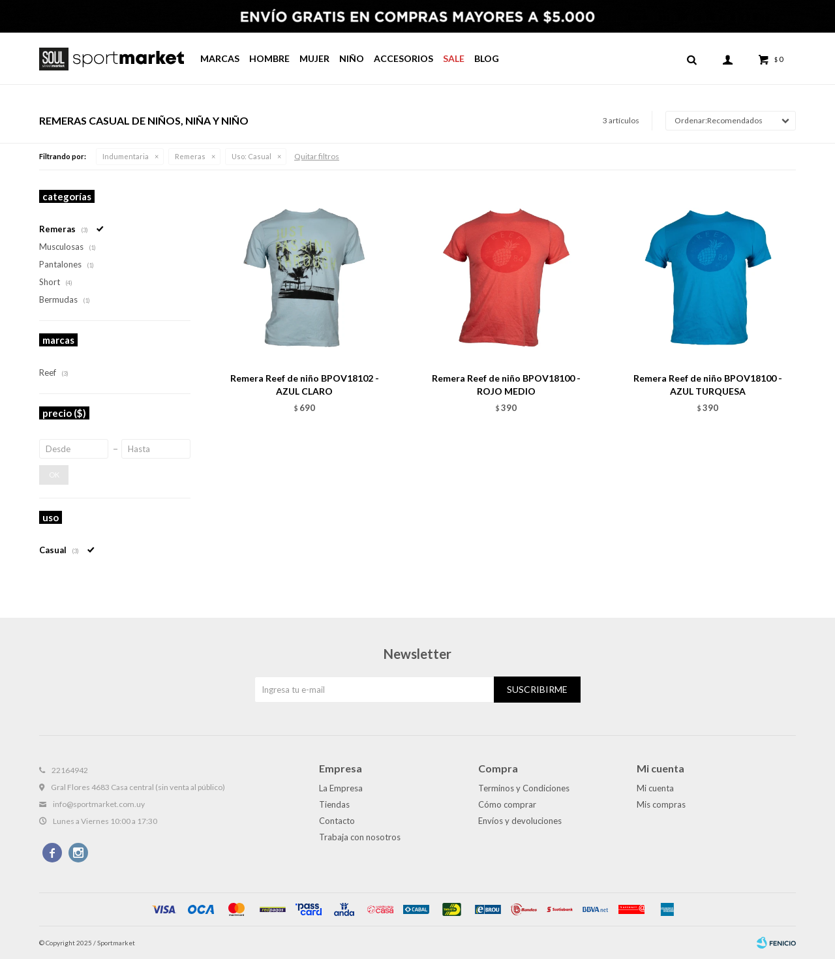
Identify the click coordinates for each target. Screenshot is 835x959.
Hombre (269, 58)
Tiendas (334, 804)
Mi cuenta (655, 788)
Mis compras (661, 804)
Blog (486, 58)
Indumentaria (125, 156)
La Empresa (341, 788)
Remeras (190, 156)
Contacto (337, 820)
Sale (453, 58)
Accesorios (403, 58)
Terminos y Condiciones (523, 788)
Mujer (314, 58)
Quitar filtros (316, 156)
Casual (251, 156)
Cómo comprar (507, 804)
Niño (351, 58)
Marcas (219, 58)
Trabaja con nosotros (360, 837)
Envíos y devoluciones (520, 820)
